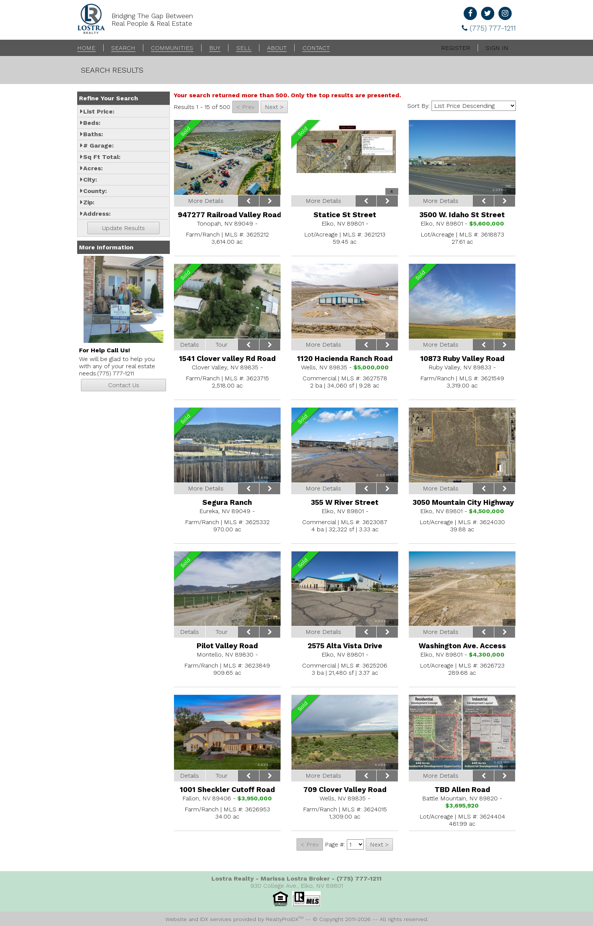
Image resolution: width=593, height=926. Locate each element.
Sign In (497, 47)
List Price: (99, 111)
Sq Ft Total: (102, 156)
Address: (97, 213)
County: (95, 191)
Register (455, 47)
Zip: (89, 202)
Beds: (92, 122)
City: (90, 179)
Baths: (93, 134)
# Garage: (98, 145)
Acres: (93, 168)
